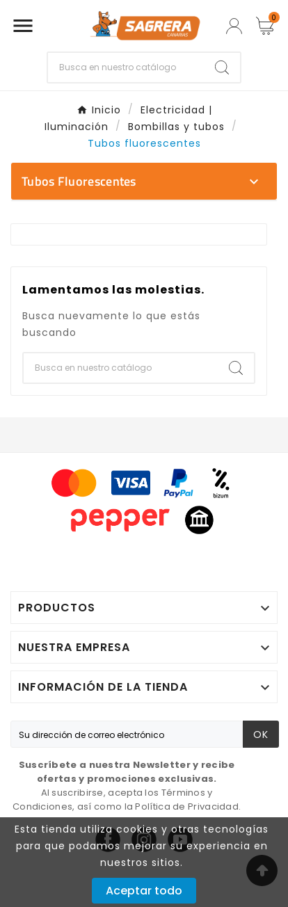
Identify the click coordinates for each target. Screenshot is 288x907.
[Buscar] (126, 67)
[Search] (222, 67)
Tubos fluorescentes (79, 181)
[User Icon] (234, 26)
